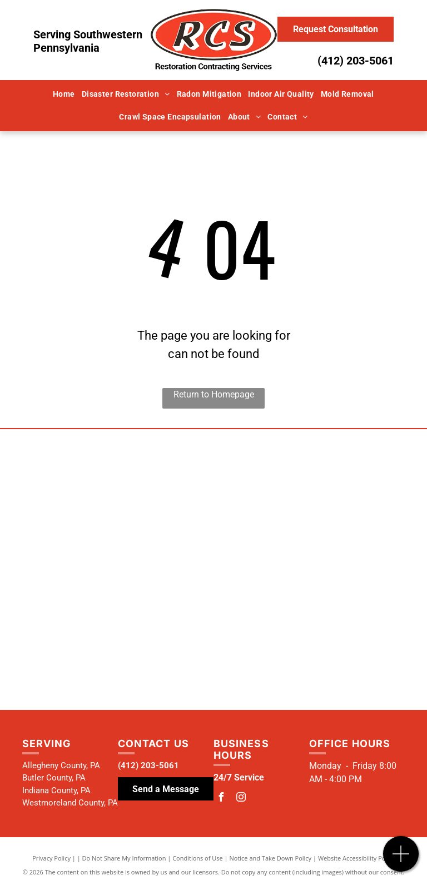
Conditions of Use (197, 858)
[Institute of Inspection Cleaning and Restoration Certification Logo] (317, 561)
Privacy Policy (51, 858)
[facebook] (221, 798)
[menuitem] (63, 94)
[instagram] (241, 798)
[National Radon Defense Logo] (109, 545)
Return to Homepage (213, 394)
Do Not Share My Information (124, 858)
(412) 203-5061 (355, 60)
